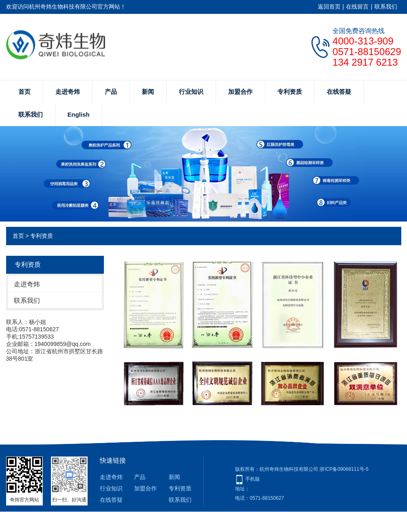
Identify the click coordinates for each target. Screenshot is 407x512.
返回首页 (329, 6)
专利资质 (289, 91)
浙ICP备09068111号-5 (344, 469)
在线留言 (357, 6)
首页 (24, 91)
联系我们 (385, 6)
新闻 (148, 91)
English (79, 114)
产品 (111, 91)
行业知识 (191, 91)
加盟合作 (240, 91)
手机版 (252, 479)
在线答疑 (339, 91)
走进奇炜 (67, 91)
